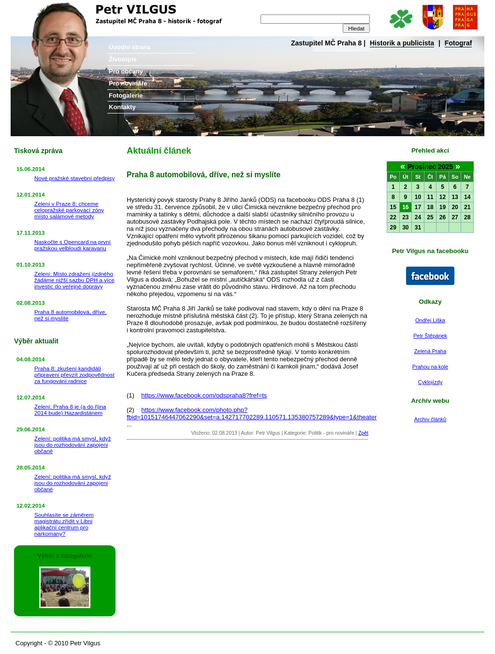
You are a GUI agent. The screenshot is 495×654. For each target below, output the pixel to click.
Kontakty (122, 107)
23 (405, 217)
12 (442, 197)
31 (418, 227)
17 (418, 207)
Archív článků (430, 419)
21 (467, 207)
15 (393, 207)
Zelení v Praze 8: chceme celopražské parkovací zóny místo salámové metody (69, 209)
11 (430, 197)
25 (430, 217)
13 (454, 197)
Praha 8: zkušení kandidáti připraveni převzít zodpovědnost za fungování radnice (74, 374)
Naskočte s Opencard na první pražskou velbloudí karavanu (72, 245)
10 (418, 197)
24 (418, 217)
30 (405, 227)
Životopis (123, 59)
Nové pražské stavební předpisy (74, 178)
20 (454, 207)
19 (442, 207)
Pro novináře (128, 83)
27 (454, 217)
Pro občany (126, 71)
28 (467, 217)
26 (442, 217)
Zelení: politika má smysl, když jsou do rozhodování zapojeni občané (72, 444)
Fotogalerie (126, 95)
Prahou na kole (430, 367)
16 (405, 207)
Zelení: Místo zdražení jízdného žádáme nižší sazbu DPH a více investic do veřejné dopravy (74, 279)
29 (393, 227)
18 (430, 207)
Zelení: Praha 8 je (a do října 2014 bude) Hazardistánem (70, 409)
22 (393, 217)
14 (467, 197)
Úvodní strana (130, 47)
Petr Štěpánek (430, 336)
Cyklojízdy (430, 382)
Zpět (363, 433)
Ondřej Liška (430, 320)
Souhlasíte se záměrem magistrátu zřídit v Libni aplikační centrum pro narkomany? (64, 524)
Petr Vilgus (43, 7)
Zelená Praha (430, 351)
